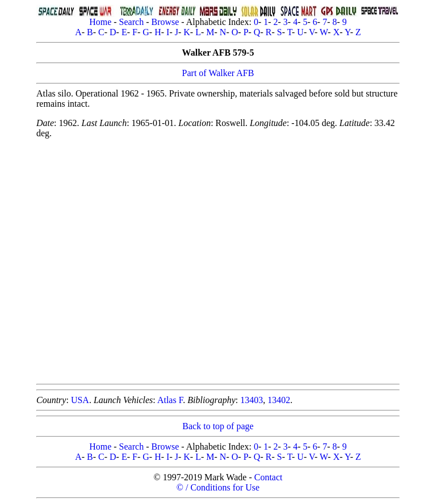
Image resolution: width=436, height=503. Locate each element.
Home (100, 22)
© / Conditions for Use (218, 487)
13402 (278, 400)
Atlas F (170, 400)
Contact (268, 477)
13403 (251, 400)
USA (80, 400)
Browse (165, 22)
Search (131, 22)
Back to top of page (217, 426)
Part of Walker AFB (218, 73)
